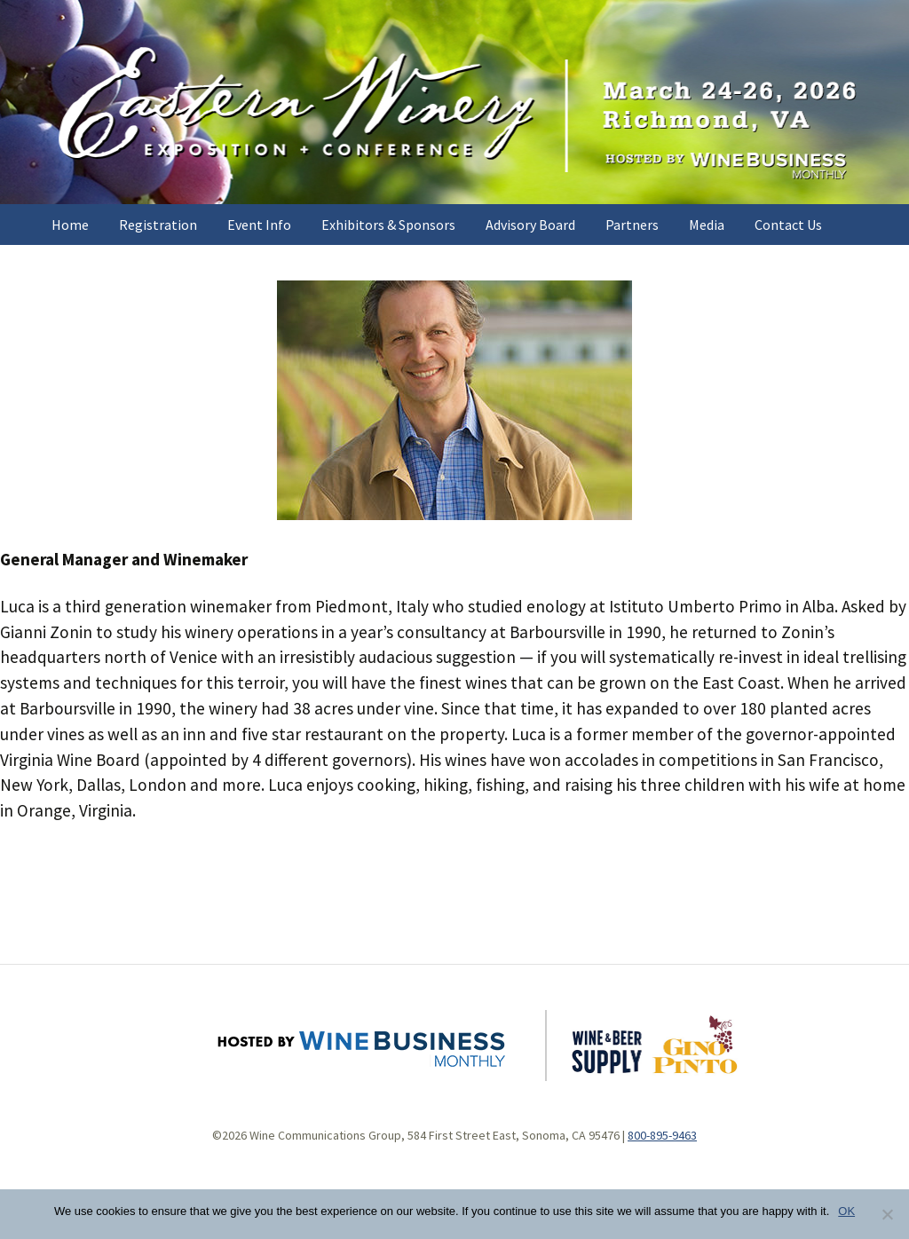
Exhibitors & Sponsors (388, 224)
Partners (632, 224)
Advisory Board (530, 224)
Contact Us (788, 224)
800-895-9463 (662, 1135)
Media (706, 224)
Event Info (259, 224)
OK (846, 1211)
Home (70, 224)
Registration (158, 224)
